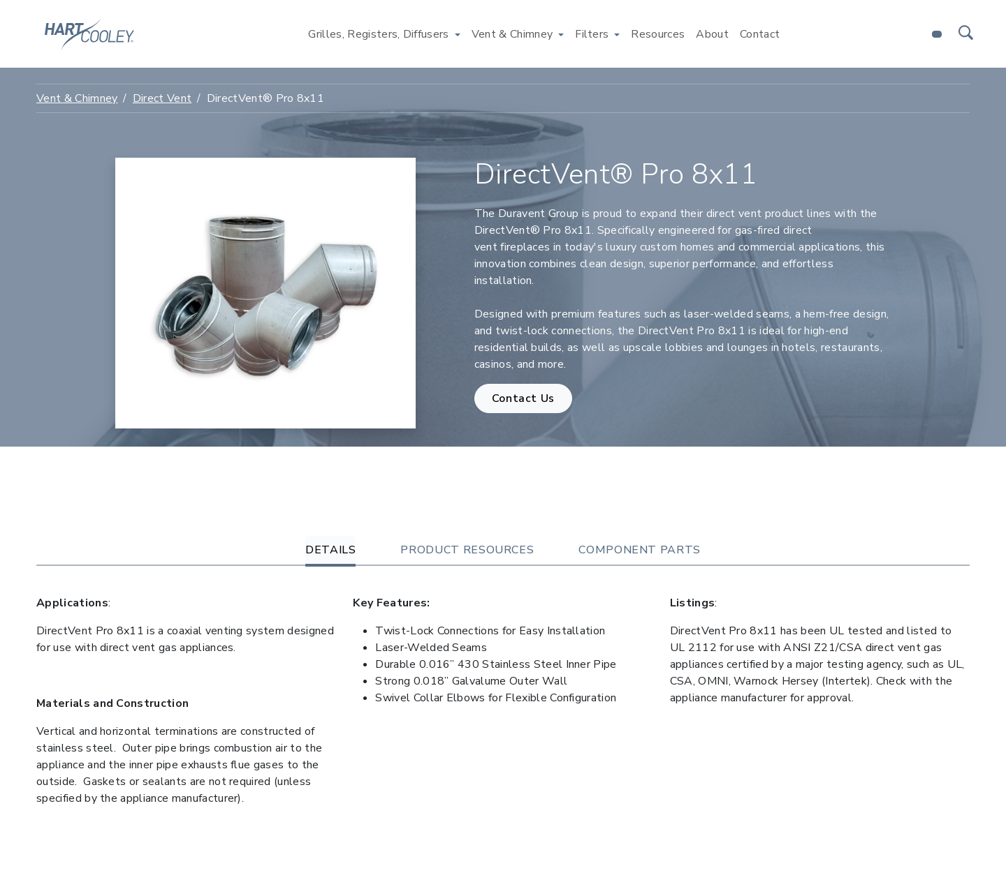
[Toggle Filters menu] (616, 34)
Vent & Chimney (76, 98)
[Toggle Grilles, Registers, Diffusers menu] (457, 34)
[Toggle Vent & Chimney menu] (561, 34)
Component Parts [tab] (639, 550)
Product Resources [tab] (467, 550)
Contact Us (523, 398)
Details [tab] (330, 550)
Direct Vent (162, 98)
